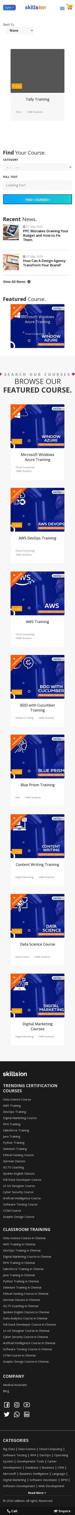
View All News (17, 281)
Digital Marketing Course (20, 1118)
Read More (37, 1493)
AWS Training (37, 621)
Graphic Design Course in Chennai (26, 1361)
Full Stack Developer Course (22, 1180)
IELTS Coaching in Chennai (20, 1306)
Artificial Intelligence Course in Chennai (29, 1343)
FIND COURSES (37, 200)
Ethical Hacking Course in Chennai (25, 1293)
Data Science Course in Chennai (24, 1238)
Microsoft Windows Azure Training (37, 319)
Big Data (9, 1449)
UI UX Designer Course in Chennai (26, 1331)
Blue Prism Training (38, 784)
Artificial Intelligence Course (22, 1198)
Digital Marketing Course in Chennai (27, 1256)
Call (12, 1511)
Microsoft (9, 1474)
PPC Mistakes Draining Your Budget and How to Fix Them (45, 235)
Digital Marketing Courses (38, 1026)
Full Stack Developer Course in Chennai (29, 1324)
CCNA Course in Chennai (19, 1355)
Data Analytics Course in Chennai (25, 1318)
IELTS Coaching (13, 1167)
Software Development (19, 1486)
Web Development (51, 1486)
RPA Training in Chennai (19, 1263)
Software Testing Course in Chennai (27, 1349)
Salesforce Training (16, 1130)
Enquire (62, 1511)
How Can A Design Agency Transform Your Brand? (44, 263)
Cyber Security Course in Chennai (25, 1337)
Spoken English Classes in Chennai (26, 1312)
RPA (18, 797)
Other (19, 111)
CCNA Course (12, 1210)
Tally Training (37, 99)
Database (31, 1467)
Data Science (22, 956)
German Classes (14, 1161)
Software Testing (25, 717)
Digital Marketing (25, 877)
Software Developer (43, 1480)
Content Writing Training (37, 864)
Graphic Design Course (18, 1217)
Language (58, 1474)
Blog (6, 1391)
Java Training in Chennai (19, 1275)
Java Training (11, 1136)
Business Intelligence (34, 1474)
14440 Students (35, 111)
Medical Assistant (15, 1385)
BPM (64, 1480)
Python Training (14, 1143)
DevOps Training (14, 1112)
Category (10, 160)
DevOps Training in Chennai (21, 1250)
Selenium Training (15, 1149)
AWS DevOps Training (37, 538)
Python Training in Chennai (21, 1281)
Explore (8, 7)
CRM (61, 1467)
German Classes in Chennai (21, 1300)
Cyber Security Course (18, 1192)
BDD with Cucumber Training (37, 707)
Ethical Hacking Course (18, 1155)
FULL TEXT (10, 177)
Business (48, 1467)
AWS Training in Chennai (19, 1244)
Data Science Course (37, 944)
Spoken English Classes (19, 1173)
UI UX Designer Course (19, 1186)
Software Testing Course (20, 1204)
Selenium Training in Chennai (22, 1287)
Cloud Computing (34, 333)
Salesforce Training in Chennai (23, 1269)
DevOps (45, 1455)
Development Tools (30, 1461)
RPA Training (12, 1124)
